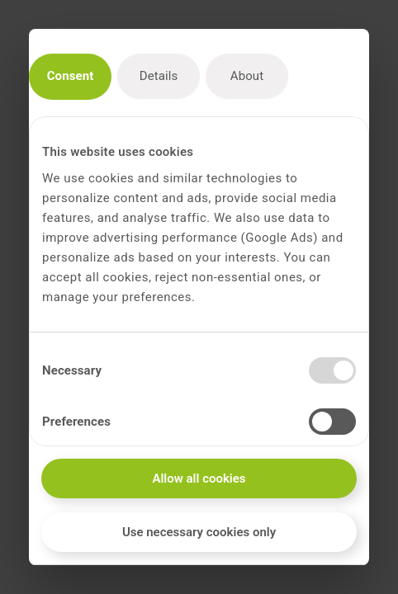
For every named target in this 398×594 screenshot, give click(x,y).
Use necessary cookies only (199, 532)
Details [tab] (159, 75)
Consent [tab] (70, 75)
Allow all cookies (198, 478)
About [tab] (246, 75)
